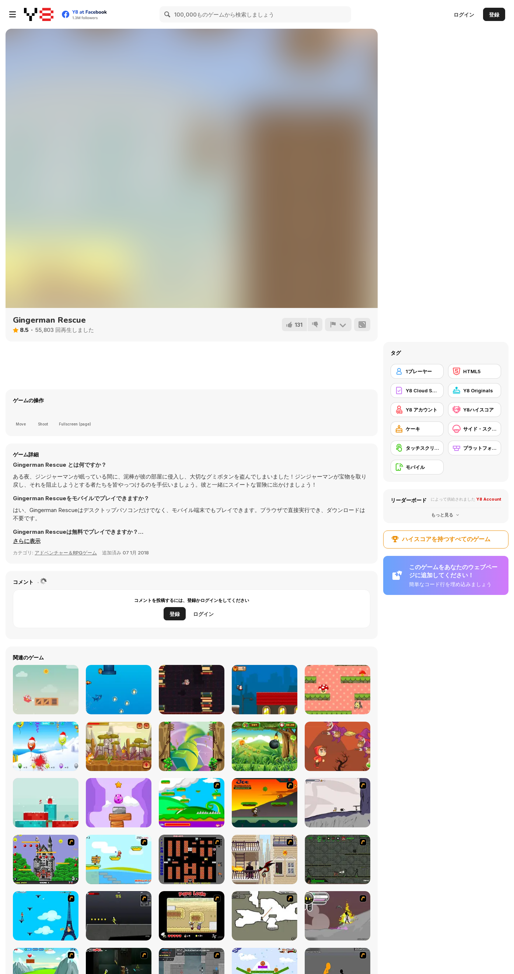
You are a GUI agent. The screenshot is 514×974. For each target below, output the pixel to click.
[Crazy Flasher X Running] (118, 915)
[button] (27, 541)
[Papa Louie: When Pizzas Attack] (191, 915)
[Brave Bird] (45, 689)
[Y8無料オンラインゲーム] (39, 14)
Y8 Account (488, 499)
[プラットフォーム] (474, 448)
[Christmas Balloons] (45, 746)
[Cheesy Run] (118, 746)
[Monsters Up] (118, 802)
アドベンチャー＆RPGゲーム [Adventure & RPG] (66, 553)
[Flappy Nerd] (191, 689)
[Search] (168, 14)
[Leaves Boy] (191, 746)
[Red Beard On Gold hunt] (118, 859)
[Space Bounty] (337, 859)
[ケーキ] (417, 428)
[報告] (338, 324)
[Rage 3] (337, 915)
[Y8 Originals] (474, 390)
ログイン (464, 14)
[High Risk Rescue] (264, 859)
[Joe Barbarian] (264, 802)
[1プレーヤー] (417, 371)
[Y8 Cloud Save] (417, 390)
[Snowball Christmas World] (45, 802)
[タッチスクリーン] (417, 448)
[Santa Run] (264, 689)
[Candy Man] (191, 802)
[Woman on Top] (45, 915)
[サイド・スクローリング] (474, 428)
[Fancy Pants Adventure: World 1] (337, 802)
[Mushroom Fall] (337, 689)
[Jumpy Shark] (118, 689)
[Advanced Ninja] (264, 915)
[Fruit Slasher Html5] (264, 746)
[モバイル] (417, 467)
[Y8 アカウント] (417, 409)
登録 (494, 14)
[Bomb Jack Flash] (45, 859)
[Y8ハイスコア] (474, 409)
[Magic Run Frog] (337, 746)
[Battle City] (191, 859)
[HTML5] (474, 371)
